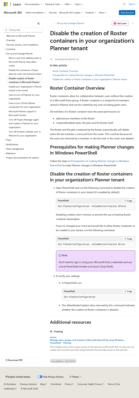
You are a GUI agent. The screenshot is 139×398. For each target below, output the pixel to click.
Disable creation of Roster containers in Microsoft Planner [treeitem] (24, 80)
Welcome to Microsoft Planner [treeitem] (20, 35)
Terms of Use (114, 384)
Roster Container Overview (65, 71)
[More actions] (132, 23)
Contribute (56, 384)
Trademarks (9, 388)
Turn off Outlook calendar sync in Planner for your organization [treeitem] (25, 133)
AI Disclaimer (10, 384)
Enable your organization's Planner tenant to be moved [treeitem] (25, 88)
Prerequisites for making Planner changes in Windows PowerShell (84, 75)
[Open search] (124, 4)
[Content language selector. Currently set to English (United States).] (18, 376)
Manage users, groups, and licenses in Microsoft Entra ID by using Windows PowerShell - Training (87, 341)
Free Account (127, 12)
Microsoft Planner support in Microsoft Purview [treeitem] (22, 113)
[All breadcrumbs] (52, 23)
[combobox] (23, 29)
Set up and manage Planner (70, 23)
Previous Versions (28, 384)
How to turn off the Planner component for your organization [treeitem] (25, 105)
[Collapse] (39, 23)
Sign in (132, 3)
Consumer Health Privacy (89, 384)
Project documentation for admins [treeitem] (22, 157)
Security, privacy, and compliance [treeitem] (22, 44)
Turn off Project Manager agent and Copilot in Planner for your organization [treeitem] (24, 123)
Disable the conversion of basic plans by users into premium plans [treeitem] (25, 72)
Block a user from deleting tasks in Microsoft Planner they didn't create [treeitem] (25, 61)
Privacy (68, 384)
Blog (42, 384)
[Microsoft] (6, 4)
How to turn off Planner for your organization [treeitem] (24, 96)
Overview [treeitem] (10, 40)
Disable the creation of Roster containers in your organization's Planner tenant (90, 79)
